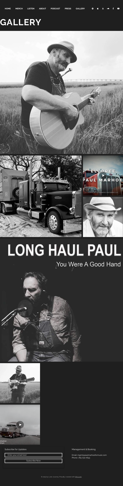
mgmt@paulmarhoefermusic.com (92, 455)
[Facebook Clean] (113, 8)
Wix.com (78, 477)
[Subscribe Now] (33, 461)
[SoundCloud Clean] (108, 8)
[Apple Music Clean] (98, 8)
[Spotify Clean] (92, 8)
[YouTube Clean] (118, 8)
